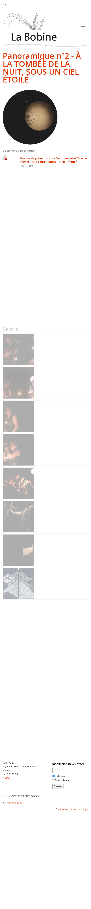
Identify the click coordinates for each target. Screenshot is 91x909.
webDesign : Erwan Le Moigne (73, 809)
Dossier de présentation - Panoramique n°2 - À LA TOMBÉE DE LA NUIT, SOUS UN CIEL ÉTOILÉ (53, 160)
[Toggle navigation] (6, 4)
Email (8, 777)
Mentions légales (13, 802)
